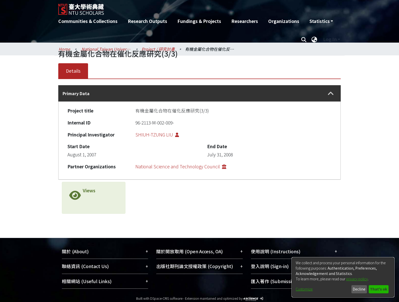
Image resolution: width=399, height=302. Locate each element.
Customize (304, 289)
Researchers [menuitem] (244, 21)
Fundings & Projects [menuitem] (199, 21)
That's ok (378, 289)
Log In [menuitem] (330, 39)
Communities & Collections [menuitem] (88, 21)
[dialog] (343, 277)
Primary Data (76, 93)
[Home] (172, 7)
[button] (331, 93)
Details (73, 71)
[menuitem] (321, 21)
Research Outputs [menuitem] (147, 21)
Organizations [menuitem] (283, 21)
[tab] (199, 93)
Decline (359, 289)
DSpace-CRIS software (166, 298)
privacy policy (357, 278)
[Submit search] (304, 39)
